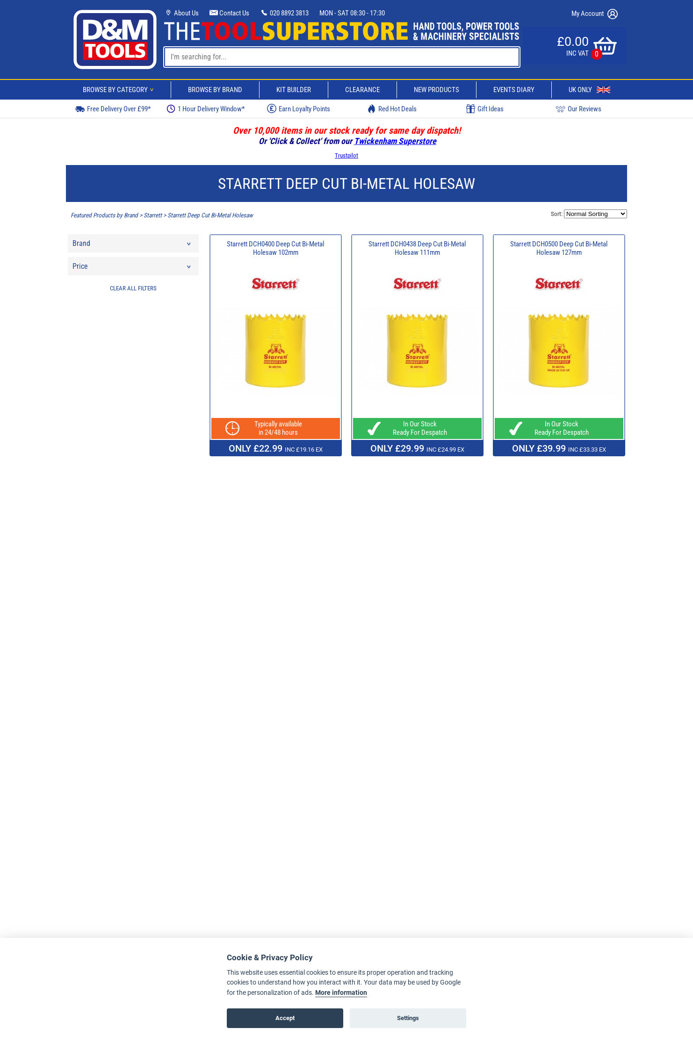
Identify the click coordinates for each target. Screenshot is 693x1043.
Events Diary (513, 90)
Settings (408, 1017)
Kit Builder (293, 90)
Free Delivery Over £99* (113, 109)
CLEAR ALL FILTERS (133, 288)
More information (341, 993)
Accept (285, 1017)
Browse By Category (120, 90)
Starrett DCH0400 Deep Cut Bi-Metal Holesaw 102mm (275, 248)
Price (132, 268)
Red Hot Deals (392, 108)
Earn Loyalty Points (298, 108)
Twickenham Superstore (395, 141)
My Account (594, 14)
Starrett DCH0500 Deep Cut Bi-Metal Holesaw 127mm (558, 248)
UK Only (589, 90)
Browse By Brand (215, 90)
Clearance (362, 90)
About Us (181, 13)
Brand (132, 245)
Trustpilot (346, 155)
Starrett (153, 215)
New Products (436, 90)
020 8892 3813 (284, 13)
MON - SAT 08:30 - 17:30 (352, 13)
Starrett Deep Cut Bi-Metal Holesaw (210, 215)
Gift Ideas (485, 109)
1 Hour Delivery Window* (205, 108)
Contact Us (229, 13)
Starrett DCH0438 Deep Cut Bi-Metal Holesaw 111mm (417, 248)
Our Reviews (578, 109)
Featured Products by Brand (104, 215)
